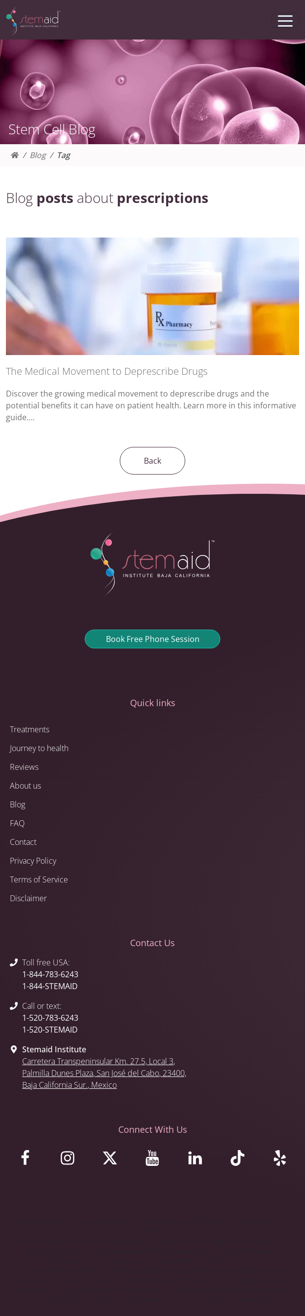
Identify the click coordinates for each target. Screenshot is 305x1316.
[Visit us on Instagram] (67, 1160)
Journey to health (39, 748)
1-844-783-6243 (50, 974)
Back (152, 460)
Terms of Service (39, 879)
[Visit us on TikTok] (237, 1160)
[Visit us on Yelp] (280, 1160)
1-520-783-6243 (50, 1017)
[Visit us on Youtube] (152, 1160)
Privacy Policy (33, 860)
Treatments (29, 729)
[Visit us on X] (110, 1160)
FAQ (17, 823)
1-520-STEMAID (50, 1029)
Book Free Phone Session (153, 639)
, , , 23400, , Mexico (104, 1073)
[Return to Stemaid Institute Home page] (33, 21)
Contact (23, 842)
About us (25, 785)
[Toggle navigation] (285, 20)
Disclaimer (28, 898)
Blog (38, 155)
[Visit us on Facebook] (25, 1160)
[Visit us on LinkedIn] (195, 1160)
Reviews (24, 766)
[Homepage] (15, 155)
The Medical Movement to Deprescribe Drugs (106, 371)
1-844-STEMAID (50, 986)
